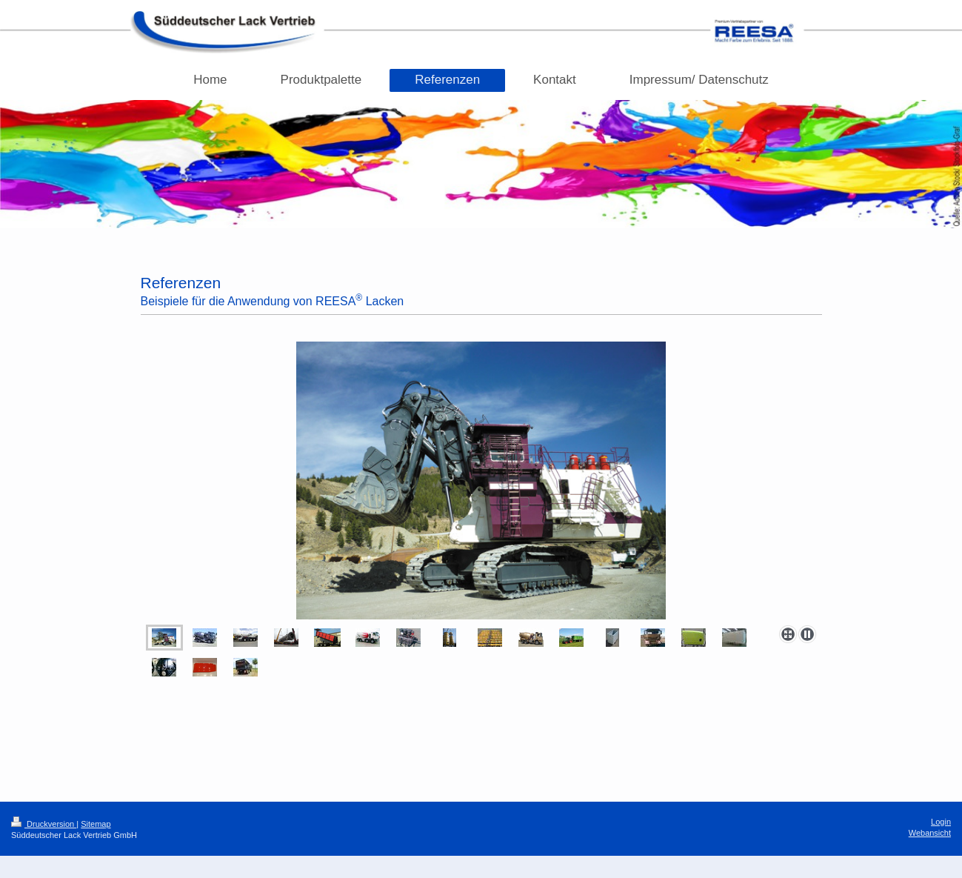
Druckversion (43, 823)
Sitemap (95, 823)
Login (941, 821)
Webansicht (930, 832)
